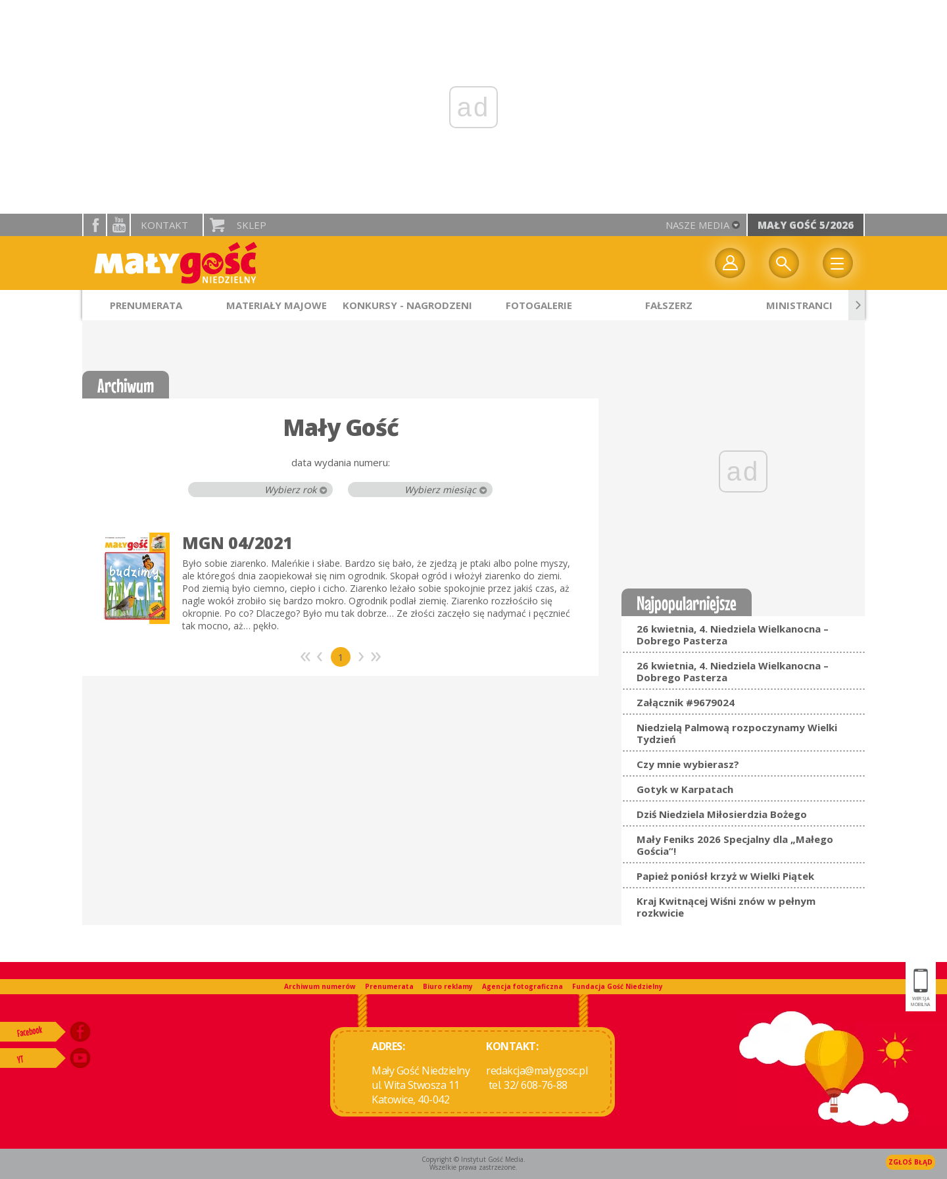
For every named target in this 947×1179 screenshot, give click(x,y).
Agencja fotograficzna (522, 986)
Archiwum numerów (320, 986)
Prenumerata (389, 986)
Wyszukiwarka (784, 263)
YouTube (118, 225)
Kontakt (164, 224)
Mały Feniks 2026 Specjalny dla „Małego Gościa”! (735, 845)
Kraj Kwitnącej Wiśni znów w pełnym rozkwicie (726, 907)
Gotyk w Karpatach (685, 789)
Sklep (251, 224)
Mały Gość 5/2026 (806, 224)
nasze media (697, 224)
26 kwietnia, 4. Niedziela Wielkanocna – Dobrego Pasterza (733, 634)
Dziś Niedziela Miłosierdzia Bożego (722, 814)
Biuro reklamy (448, 986)
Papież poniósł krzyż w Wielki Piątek (725, 876)
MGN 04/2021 (237, 542)
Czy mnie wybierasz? (688, 764)
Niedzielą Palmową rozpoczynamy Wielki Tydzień (737, 733)
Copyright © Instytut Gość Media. (473, 1159)
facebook (95, 225)
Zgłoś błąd (910, 1162)
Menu (838, 263)
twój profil (730, 263)
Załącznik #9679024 (686, 702)
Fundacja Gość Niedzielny (617, 986)
